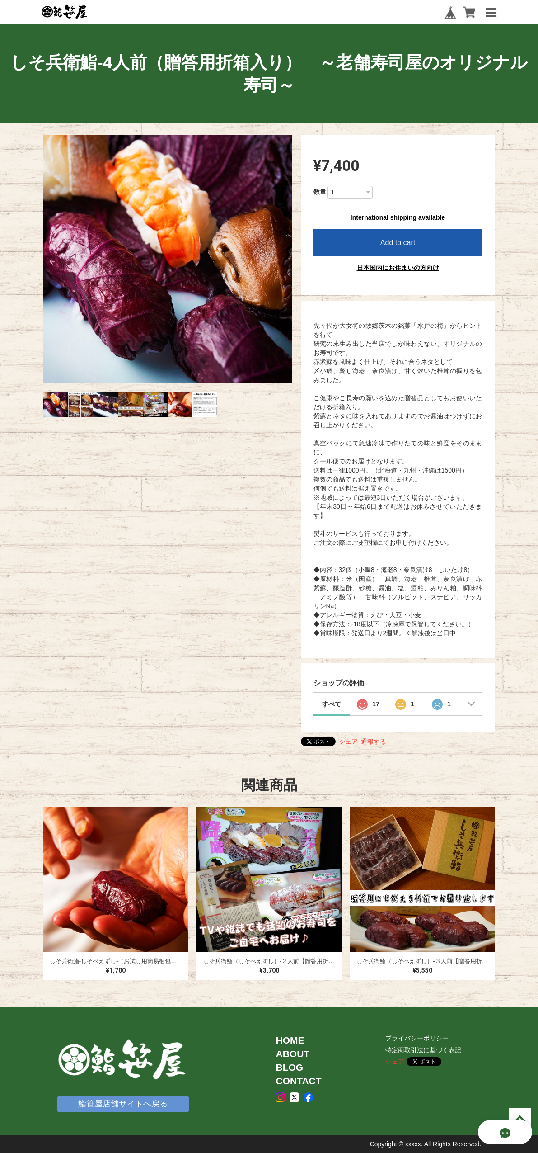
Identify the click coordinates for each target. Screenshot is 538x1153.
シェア (348, 741)
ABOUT (292, 1054)
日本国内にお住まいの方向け (398, 267)
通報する (373, 741)
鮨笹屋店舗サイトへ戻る (123, 1103)
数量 (319, 191)
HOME (290, 1040)
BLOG (289, 1067)
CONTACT (298, 1081)
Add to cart (397, 242)
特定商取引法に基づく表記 (423, 1050)
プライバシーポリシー (417, 1038)
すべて (331, 704)
